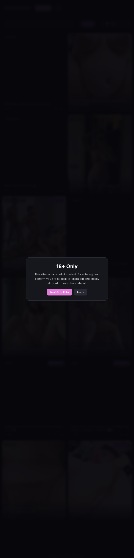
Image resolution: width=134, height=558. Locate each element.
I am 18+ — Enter (59, 292)
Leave (80, 292)
